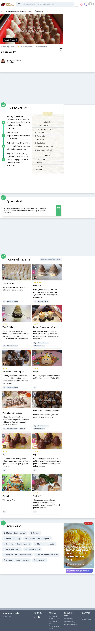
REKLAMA (52, 613)
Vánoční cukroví (10, 40)
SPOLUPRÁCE (85, 613)
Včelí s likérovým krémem (46, 410)
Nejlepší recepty (69, 622)
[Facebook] (39, 617)
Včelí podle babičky (13, 413)
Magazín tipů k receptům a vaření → (79, 571)
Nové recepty (68, 619)
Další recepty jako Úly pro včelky (51, 259)
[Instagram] (34, 617)
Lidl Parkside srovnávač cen (54, 617)
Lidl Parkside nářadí (53, 622)
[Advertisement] (79, 22)
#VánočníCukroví (43, 343)
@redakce (10, 62)
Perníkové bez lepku (13, 371)
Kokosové (8, 283)
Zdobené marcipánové (44, 327)
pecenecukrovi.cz (11, 613)
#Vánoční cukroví (12, 301)
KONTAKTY (37, 613)
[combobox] (45, 4)
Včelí (37, 285)
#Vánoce (22, 429)
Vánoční (8, 327)
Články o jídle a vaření (54, 627)
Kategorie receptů (70, 624)
